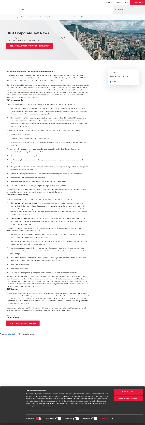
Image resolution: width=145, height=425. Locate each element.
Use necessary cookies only (128, 401)
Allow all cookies (128, 394)
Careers (118, 2)
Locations (109, 2)
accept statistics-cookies (13, 334)
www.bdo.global (67, 413)
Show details (105, 421)
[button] (137, 2)
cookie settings (46, 408)
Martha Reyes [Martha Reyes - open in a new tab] (11, 315)
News (126, 2)
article (25, 80)
